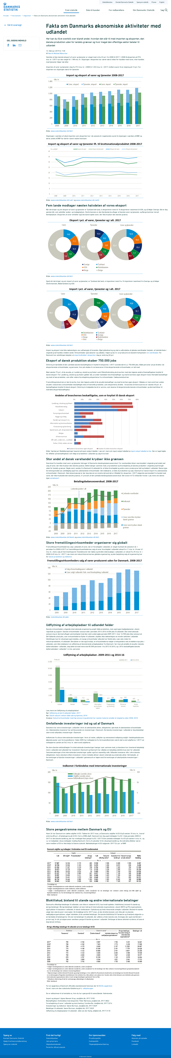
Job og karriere (52, 1041)
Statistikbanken (107, 2)
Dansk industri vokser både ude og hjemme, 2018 (68, 715)
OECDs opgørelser (105, 986)
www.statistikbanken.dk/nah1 (62, 200)
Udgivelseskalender (53, 1044)
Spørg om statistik (10, 1044)
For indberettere (116, 10)
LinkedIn (135, 1044)
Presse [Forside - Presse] (154, 2)
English (161, 2)
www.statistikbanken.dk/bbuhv (62, 537)
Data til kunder (93, 10)
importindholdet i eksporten (84, 355)
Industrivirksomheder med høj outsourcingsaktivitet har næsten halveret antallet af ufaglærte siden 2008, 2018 (95, 718)
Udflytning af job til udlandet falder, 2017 (65, 713)
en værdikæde (152, 353)
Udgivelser (27, 16)
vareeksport (54, 478)
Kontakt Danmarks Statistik (13, 1038)
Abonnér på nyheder (139, 1038)
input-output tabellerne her (141, 451)
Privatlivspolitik (95, 1038)
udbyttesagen (88, 988)
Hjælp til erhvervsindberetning (15, 1041)
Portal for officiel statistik (55, 1047)
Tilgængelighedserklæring (99, 1044)
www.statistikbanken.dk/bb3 (62, 131)
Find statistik (71, 10)
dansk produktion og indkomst (60, 557)
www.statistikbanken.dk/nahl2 (87, 200)
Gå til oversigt (13, 25)
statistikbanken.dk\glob (60, 617)
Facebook (135, 1041)
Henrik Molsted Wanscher (58, 53)
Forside (6, 16)
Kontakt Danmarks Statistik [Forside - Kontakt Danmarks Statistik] (124, 2)
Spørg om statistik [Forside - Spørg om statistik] (142, 2)
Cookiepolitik (93, 1041)
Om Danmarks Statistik (143, 10)
